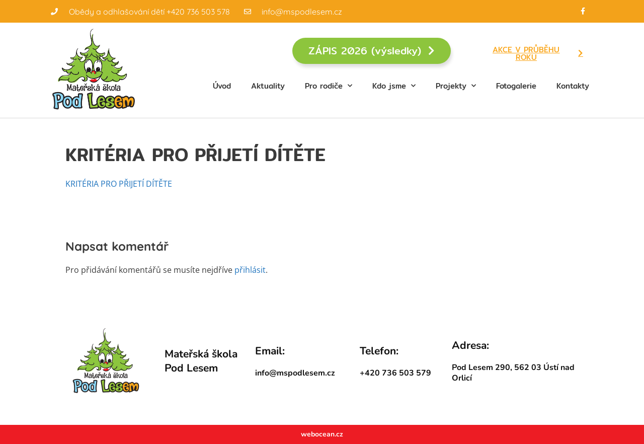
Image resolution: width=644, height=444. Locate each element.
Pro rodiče (328, 86)
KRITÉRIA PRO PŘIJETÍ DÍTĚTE (118, 183)
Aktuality (268, 86)
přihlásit (250, 269)
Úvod (222, 86)
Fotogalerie (516, 86)
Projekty (456, 86)
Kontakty (572, 86)
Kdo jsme (394, 86)
